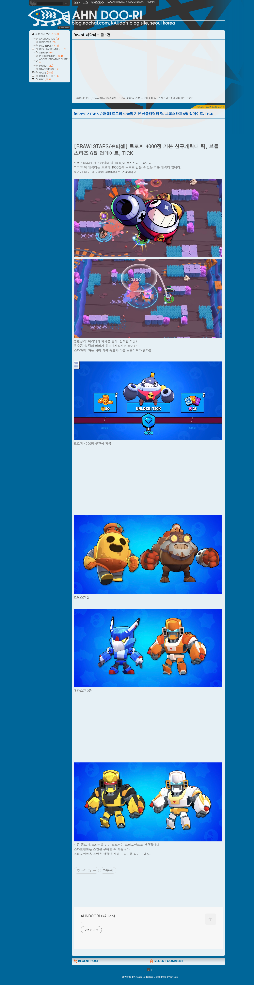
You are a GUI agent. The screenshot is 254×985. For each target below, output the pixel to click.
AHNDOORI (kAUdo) (98, 916)
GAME (200, 106)
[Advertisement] (39, 190)
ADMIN (151, 1)
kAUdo (174, 976)
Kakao (139, 976)
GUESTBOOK (135, 1)
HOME (76, 1)
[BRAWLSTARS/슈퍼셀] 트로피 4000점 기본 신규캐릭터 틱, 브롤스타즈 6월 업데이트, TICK (141, 98)
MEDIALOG (97, 1)
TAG (85, 1)
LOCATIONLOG (116, 1)
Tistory (149, 976)
